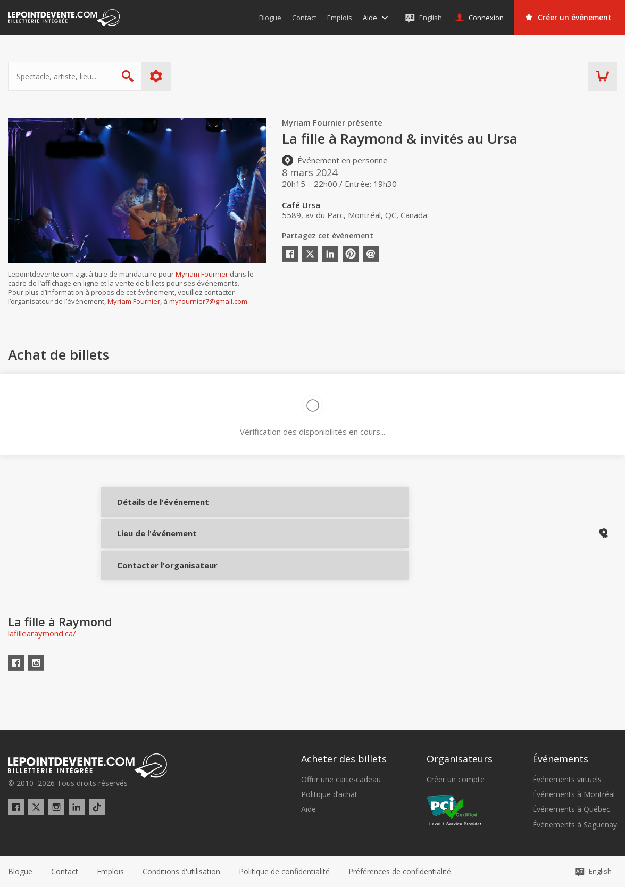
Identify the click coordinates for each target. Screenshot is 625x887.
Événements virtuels (567, 779)
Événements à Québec (571, 809)
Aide (308, 809)
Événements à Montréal (573, 794)
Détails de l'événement (150, 509)
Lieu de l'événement (150, 545)
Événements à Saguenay (574, 825)
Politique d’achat (329, 794)
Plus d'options (156, 76)
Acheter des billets (344, 758)
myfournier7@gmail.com (208, 301)
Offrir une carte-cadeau (341, 779)
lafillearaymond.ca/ (42, 656)
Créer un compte (456, 779)
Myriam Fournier (202, 274)
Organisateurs (460, 758)
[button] (399, 871)
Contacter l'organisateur (150, 580)
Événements (560, 758)
